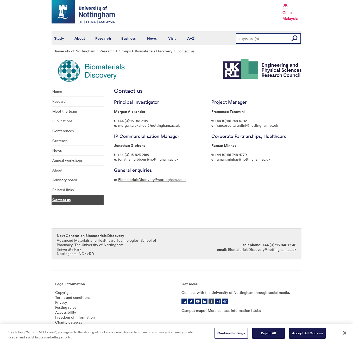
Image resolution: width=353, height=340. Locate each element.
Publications (62, 120)
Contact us (61, 199)
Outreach (60, 140)
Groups (125, 50)
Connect (188, 292)
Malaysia (290, 18)
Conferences (63, 130)
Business (128, 38)
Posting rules (65, 307)
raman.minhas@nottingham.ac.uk (243, 159)
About (79, 38)
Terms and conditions (72, 297)
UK (285, 5)
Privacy (61, 302)
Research (103, 38)
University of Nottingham (74, 50)
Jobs (257, 310)
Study (59, 38)
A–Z (190, 38)
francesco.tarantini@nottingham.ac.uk (247, 125)
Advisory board (64, 179)
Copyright (63, 292)
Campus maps (193, 310)
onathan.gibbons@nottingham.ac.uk (148, 159)
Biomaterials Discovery (153, 50)
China (287, 12)
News (152, 38)
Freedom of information (75, 317)
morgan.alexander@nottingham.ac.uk (149, 125)
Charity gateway (68, 322)
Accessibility (65, 312)
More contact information (229, 310)
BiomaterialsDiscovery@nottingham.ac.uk (152, 179)
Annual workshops (67, 160)
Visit (172, 38)
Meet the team (64, 111)
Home (57, 91)
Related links (63, 189)
